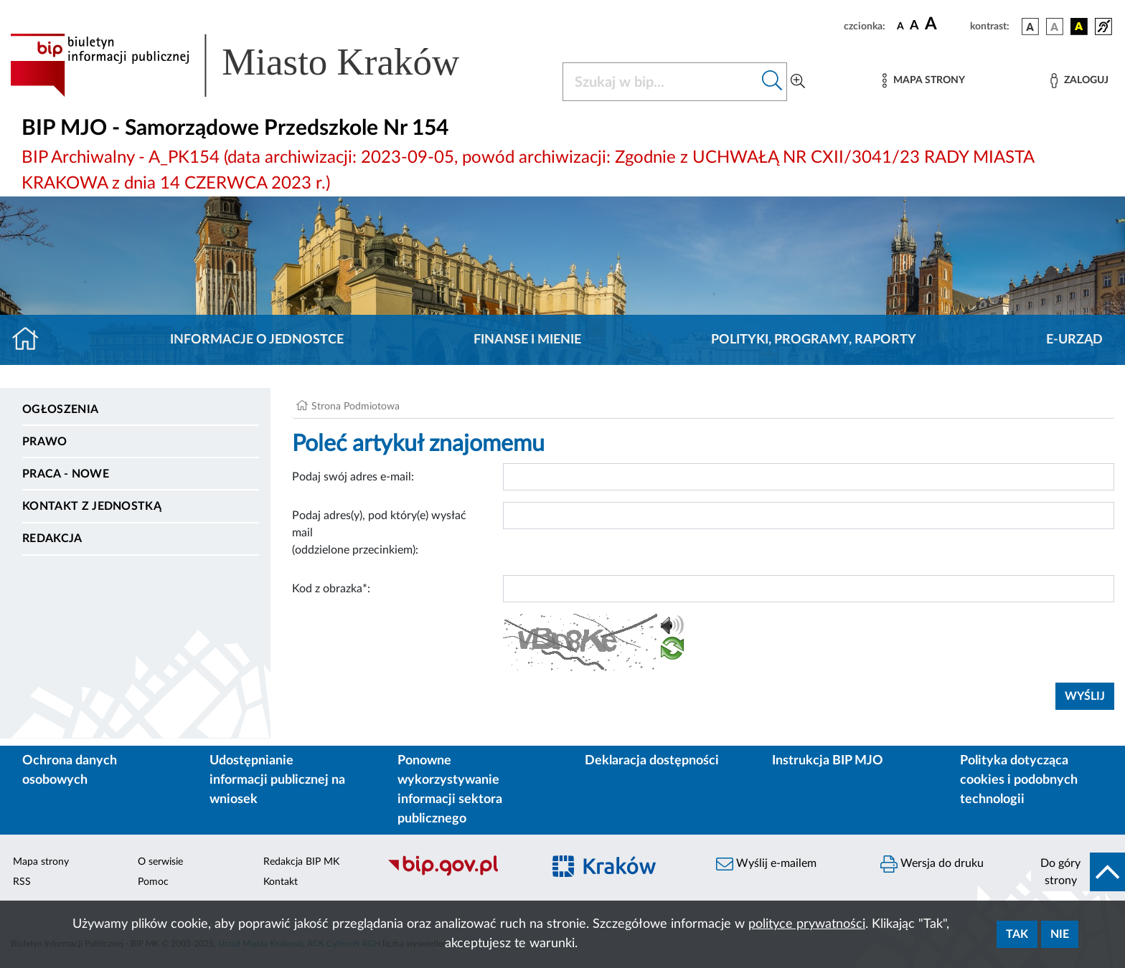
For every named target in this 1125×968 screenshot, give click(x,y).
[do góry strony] (1078, 872)
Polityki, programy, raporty (813, 339)
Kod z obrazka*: (331, 588)
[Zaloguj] (1079, 80)
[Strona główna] (31, 340)
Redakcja (52, 538)
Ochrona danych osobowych (69, 770)
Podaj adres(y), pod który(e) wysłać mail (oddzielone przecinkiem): (379, 533)
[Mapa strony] (923, 80)
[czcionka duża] (945, 24)
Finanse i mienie (527, 339)
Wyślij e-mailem (766, 864)
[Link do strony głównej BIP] (255, 65)
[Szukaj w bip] (772, 81)
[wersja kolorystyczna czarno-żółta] (1079, 26)
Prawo (44, 441)
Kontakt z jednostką (91, 506)
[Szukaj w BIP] (660, 81)
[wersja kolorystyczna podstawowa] (1030, 26)
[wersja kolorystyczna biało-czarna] (1054, 26)
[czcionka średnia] (914, 26)
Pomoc (153, 882)
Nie (1059, 934)
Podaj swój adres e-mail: (353, 477)
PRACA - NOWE (65, 474)
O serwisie (160, 862)
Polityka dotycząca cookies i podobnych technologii (1019, 780)
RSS (22, 882)
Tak (1017, 934)
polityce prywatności (806, 924)
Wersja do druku (932, 864)
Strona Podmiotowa (355, 407)
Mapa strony (41, 862)
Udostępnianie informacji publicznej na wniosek (277, 780)
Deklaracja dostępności (652, 760)
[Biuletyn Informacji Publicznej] (457, 874)
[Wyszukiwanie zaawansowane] (798, 82)
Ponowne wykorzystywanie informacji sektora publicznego (449, 789)
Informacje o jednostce (257, 339)
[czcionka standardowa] (900, 25)
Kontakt (280, 882)
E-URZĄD (1074, 339)
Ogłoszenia (60, 409)
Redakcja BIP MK (301, 862)
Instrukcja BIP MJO (827, 760)
